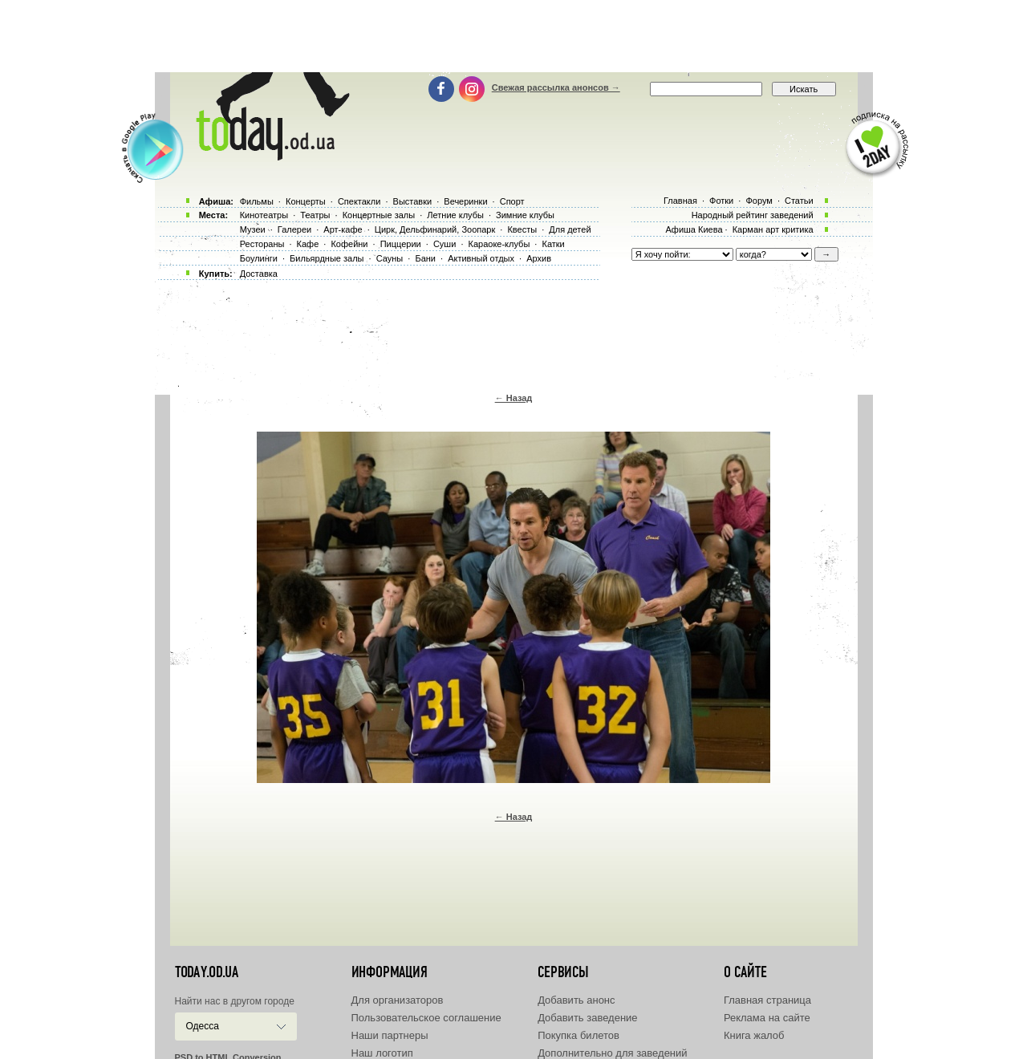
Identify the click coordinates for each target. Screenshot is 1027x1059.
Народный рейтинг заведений (753, 215)
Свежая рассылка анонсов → (556, 87)
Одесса (202, 1026)
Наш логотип (382, 1053)
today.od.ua (206, 972)
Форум (758, 200)
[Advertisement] (513, 36)
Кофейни (349, 244)
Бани (425, 258)
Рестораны (262, 244)
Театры (315, 215)
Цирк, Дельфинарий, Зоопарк (435, 229)
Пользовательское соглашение (426, 1018)
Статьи (799, 200)
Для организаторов (397, 1000)
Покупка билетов (578, 1035)
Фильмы (257, 201)
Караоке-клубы (499, 244)
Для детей (570, 229)
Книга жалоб (754, 1035)
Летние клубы (455, 215)
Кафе (308, 244)
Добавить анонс (576, 1000)
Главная (680, 200)
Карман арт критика (773, 229)
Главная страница (767, 1000)
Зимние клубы (525, 215)
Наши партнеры (389, 1035)
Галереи (294, 229)
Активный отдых (481, 258)
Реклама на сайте (767, 1018)
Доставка (259, 273)
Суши (444, 244)
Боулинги (259, 258)
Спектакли (359, 201)
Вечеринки (465, 201)
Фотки (721, 200)
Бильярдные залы (326, 258)
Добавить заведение (587, 1018)
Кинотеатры (264, 215)
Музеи (253, 229)
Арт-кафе (342, 229)
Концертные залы (379, 215)
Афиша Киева (693, 229)
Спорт (512, 201)
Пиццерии (400, 244)
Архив (538, 258)
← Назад (514, 398)
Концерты (306, 201)
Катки (553, 244)
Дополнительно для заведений (612, 1053)
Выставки (412, 201)
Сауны (390, 258)
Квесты (522, 229)
